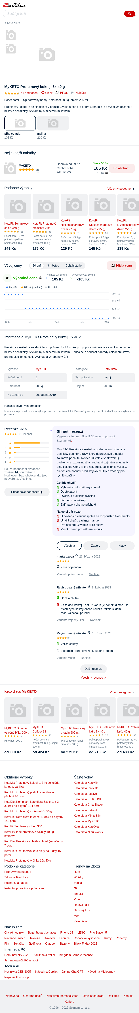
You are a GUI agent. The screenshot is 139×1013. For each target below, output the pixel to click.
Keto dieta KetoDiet (86, 826)
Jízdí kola (35, 943)
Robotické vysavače (87, 938)
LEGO (81, 932)
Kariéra (69, 1001)
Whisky (78, 877)
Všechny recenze (92, 677)
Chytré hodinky (14, 932)
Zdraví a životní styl (16, 877)
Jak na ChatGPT (72, 971)
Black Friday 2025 (85, 943)
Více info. (26, 478)
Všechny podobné (121, 188)
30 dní (37, 265)
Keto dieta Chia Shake (88, 804)
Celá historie (74, 265)
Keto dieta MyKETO (86, 821)
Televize (35, 938)
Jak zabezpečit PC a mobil (21, 960)
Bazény (65, 943)
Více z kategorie (122, 692)
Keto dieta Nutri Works (88, 832)
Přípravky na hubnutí (17, 871)
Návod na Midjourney (101, 971)
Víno (77, 899)
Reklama (113, 995)
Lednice (64, 938)
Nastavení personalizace (62, 995)
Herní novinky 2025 (16, 955)
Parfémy (121, 938)
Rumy (107, 938)
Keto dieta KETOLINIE (88, 799)
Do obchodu (121, 168)
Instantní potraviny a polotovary (24, 888)
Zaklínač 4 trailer (44, 955)
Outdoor (50, 943)
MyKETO (41, 369)
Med (76, 915)
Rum (77, 871)
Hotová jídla (81, 904)
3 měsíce (53, 265)
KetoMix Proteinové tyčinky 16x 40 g (27, 860)
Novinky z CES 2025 (17, 971)
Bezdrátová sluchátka (42, 932)
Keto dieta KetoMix (86, 782)
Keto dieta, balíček (86, 788)
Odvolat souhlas (93, 995)
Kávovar (49, 938)
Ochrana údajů (32, 995)
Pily (6, 943)
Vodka (78, 882)
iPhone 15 (66, 932)
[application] (60, 306)
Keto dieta (13, 23)
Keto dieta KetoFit (85, 810)
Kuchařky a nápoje (16, 882)
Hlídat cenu (121, 265)
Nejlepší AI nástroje (16, 977)
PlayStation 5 (98, 932)
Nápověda (12, 995)
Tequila (78, 893)
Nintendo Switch (14, 938)
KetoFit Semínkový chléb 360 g (24, 826)
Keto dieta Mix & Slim (87, 815)
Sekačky (18, 943)
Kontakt (128, 995)
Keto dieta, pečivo (85, 793)
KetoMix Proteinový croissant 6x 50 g (28, 811)
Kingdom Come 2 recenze (76, 955)
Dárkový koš (82, 910)
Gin (76, 888)
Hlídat (61, 92)
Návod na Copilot (46, 971)
